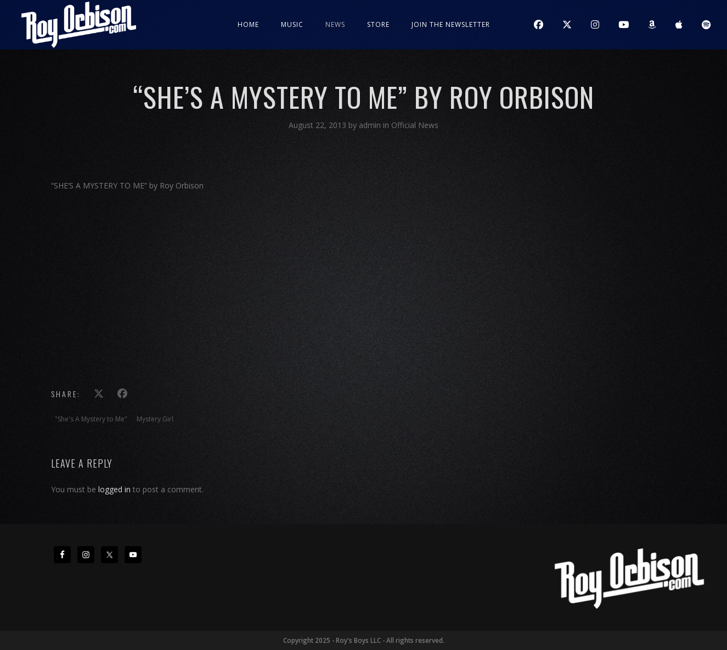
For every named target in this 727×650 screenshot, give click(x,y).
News (335, 24)
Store (378, 24)
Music (292, 24)
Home (248, 24)
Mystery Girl (155, 419)
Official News (414, 125)
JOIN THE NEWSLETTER (451, 24)
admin (371, 125)
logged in (114, 489)
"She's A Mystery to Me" (91, 419)
